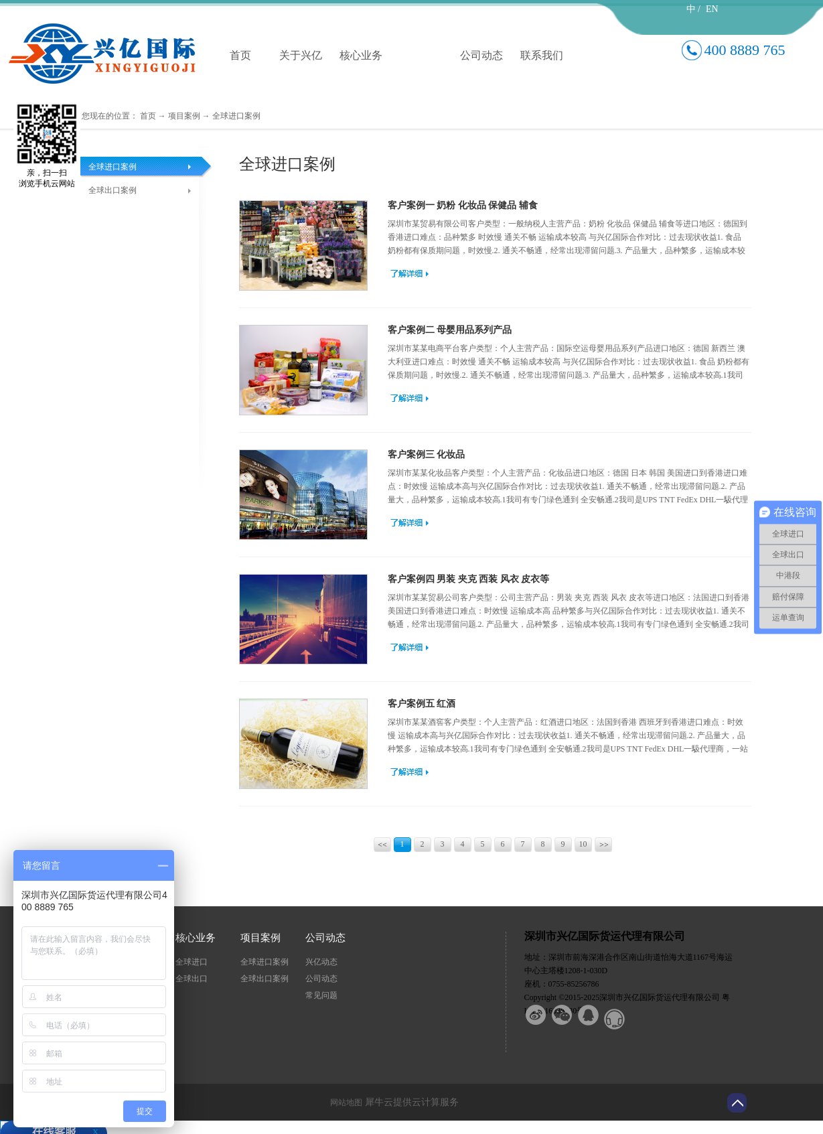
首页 (240, 55)
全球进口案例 (236, 116)
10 (583, 844)
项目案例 (184, 116)
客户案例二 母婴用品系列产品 (450, 330)
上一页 (383, 846)
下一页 (604, 846)
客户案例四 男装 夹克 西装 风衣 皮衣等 (469, 579)
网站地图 (344, 1102)
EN (712, 9)
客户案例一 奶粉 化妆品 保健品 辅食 (463, 205)
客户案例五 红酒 (422, 704)
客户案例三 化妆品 (426, 454)
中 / (693, 9)
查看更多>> (409, 273)
